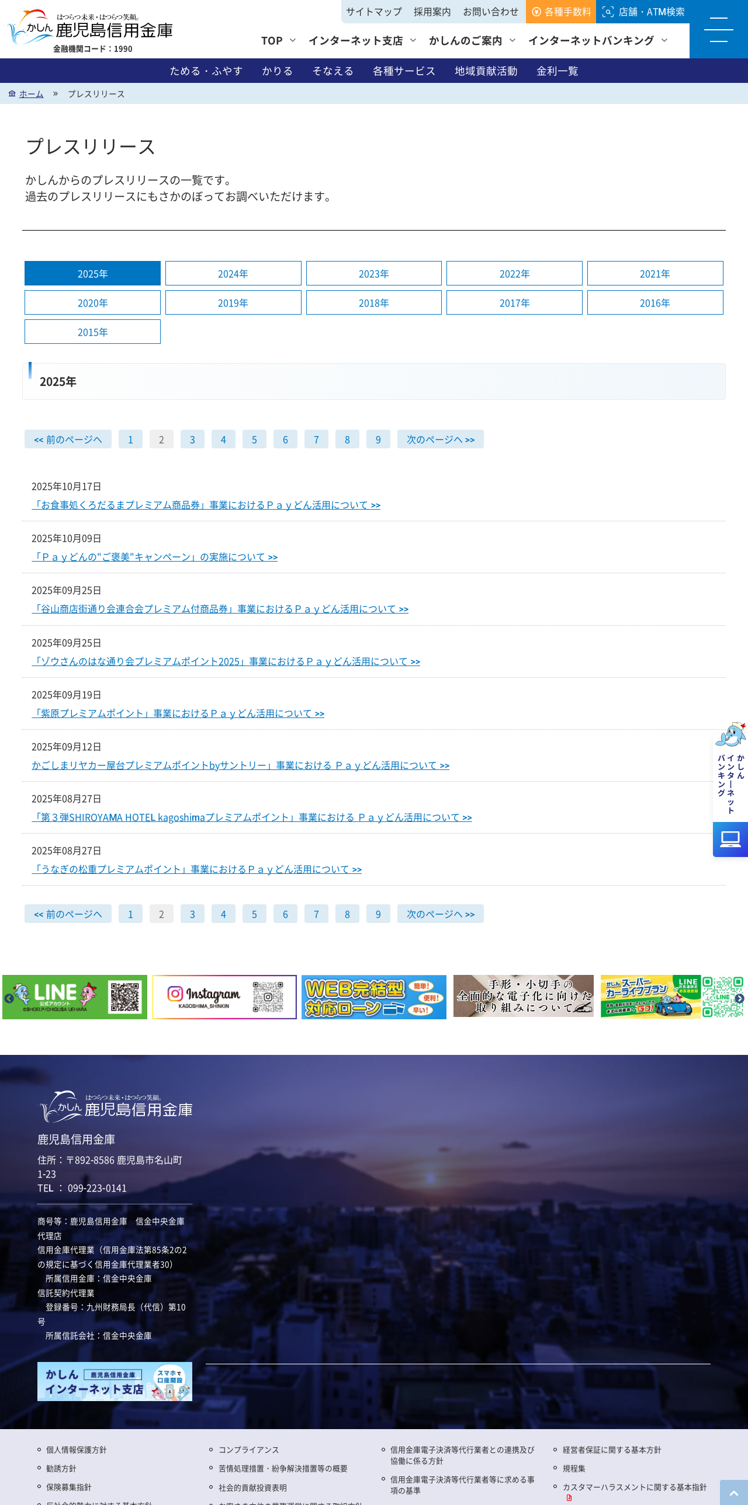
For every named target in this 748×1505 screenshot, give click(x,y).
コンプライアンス (249, 1449)
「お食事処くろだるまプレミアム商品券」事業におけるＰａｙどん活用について (206, 505)
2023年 (374, 274)
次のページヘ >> (441, 440)
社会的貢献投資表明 (253, 1487)
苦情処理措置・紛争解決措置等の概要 (283, 1467)
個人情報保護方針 (76, 1449)
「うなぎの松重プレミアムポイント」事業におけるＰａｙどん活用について (197, 869)
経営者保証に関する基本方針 (612, 1449)
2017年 (515, 303)
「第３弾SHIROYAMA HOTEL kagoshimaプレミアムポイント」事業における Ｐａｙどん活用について (252, 817)
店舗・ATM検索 (652, 11)
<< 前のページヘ (68, 440)
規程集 (574, 1467)
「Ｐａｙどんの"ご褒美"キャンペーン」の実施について (155, 557)
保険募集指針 (69, 1486)
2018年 (374, 303)
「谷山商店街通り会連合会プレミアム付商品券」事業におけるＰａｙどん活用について (220, 609)
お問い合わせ (491, 11)
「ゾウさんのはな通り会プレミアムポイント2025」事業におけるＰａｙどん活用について (226, 661)
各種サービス (404, 70)
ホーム (31, 93)
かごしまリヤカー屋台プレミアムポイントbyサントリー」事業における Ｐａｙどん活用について (240, 765)
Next (739, 999)
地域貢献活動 (486, 70)
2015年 (93, 332)
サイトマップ (374, 11)
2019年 (233, 303)
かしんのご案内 (466, 40)
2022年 (515, 274)
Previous (9, 999)
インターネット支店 (356, 40)
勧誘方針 (61, 1467)
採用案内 (432, 11)
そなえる (333, 70)
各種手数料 (568, 11)
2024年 (233, 274)
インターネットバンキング (591, 40)
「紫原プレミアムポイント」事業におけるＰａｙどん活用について (178, 713)
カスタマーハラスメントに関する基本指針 (635, 1486)
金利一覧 (557, 70)
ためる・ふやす (206, 70)
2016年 (655, 303)
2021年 (655, 274)
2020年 (93, 303)
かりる (277, 70)
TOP (272, 40)
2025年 (93, 274)
